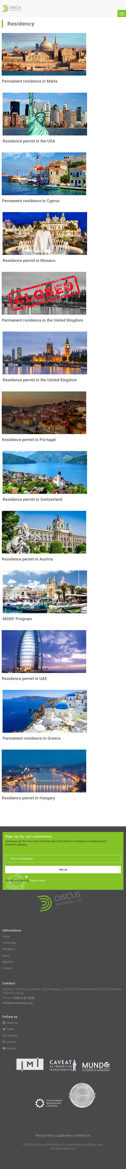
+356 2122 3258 (23, 998)
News (6, 955)
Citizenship (9, 942)
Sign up (63, 869)
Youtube (9, 1048)
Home (6, 936)
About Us (8, 962)
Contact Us (82, 1135)
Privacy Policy (37, 880)
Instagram (10, 1035)
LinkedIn (9, 1041)
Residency (9, 949)
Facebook (10, 1022)
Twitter (8, 1029)
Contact (7, 968)
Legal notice (65, 1135)
